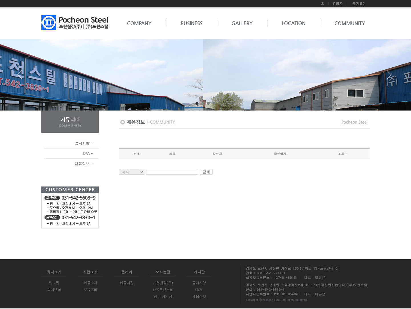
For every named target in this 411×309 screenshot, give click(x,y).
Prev (21, 76)
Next (389, 76)
